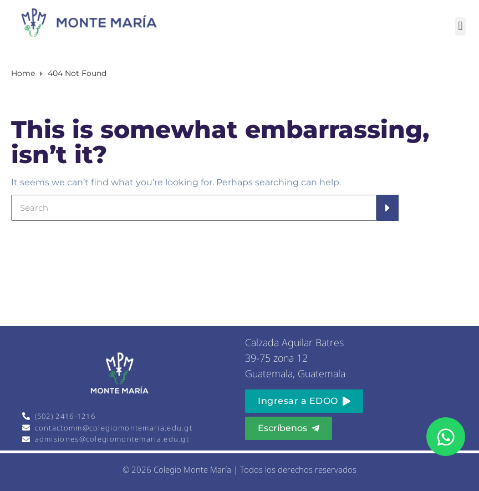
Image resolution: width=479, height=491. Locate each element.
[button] (460, 26)
